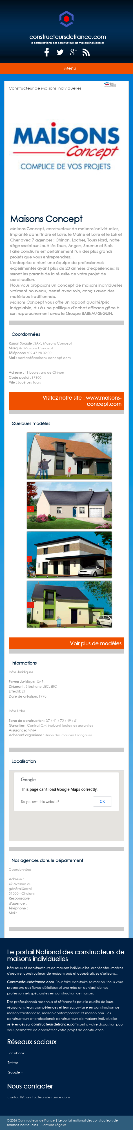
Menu (70, 68)
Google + (15, 1072)
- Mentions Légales (52, 1125)
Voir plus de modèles (95, 643)
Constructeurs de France (36, 1120)
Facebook (16, 1053)
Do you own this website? (40, 802)
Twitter (13, 1062)
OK (102, 801)
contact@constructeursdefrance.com (39, 1097)
